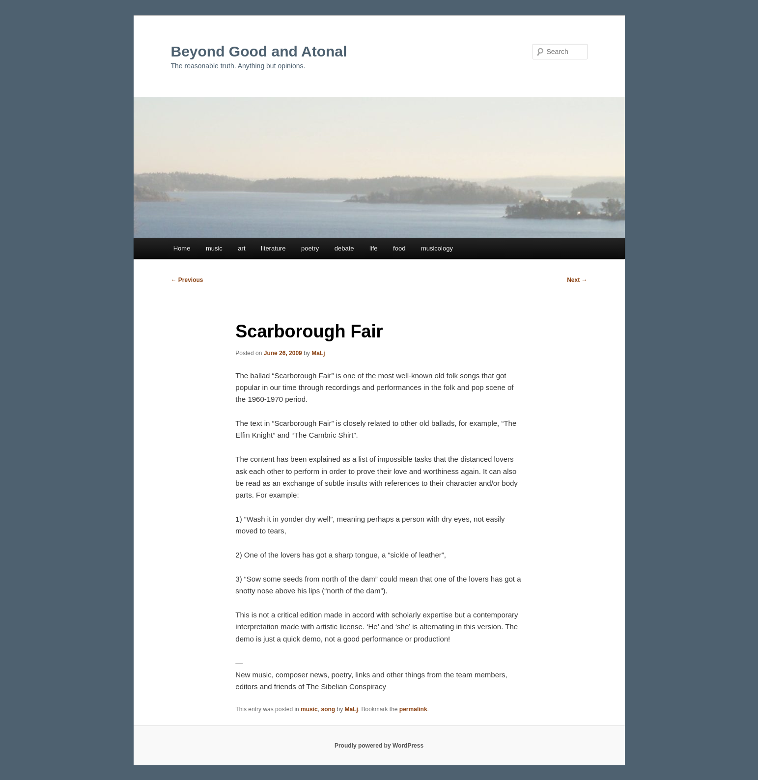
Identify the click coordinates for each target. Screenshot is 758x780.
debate (344, 248)
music (214, 248)
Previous (187, 280)
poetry (310, 248)
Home (182, 248)
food (399, 248)
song (328, 709)
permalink (413, 709)
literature (273, 248)
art (241, 248)
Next (577, 280)
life (373, 248)
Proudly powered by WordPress (379, 745)
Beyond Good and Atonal (259, 51)
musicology (437, 248)
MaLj (318, 353)
